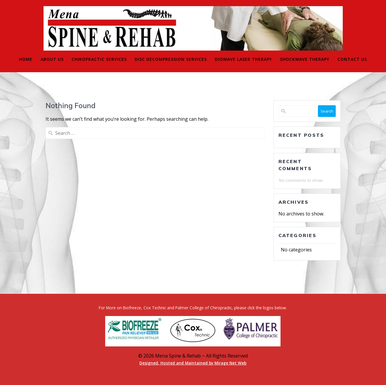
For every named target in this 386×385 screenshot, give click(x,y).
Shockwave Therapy (304, 59)
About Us (52, 59)
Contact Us (352, 59)
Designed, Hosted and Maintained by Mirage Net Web (192, 363)
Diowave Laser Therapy (243, 59)
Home (25, 59)
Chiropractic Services (99, 59)
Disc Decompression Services (171, 59)
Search (327, 111)
